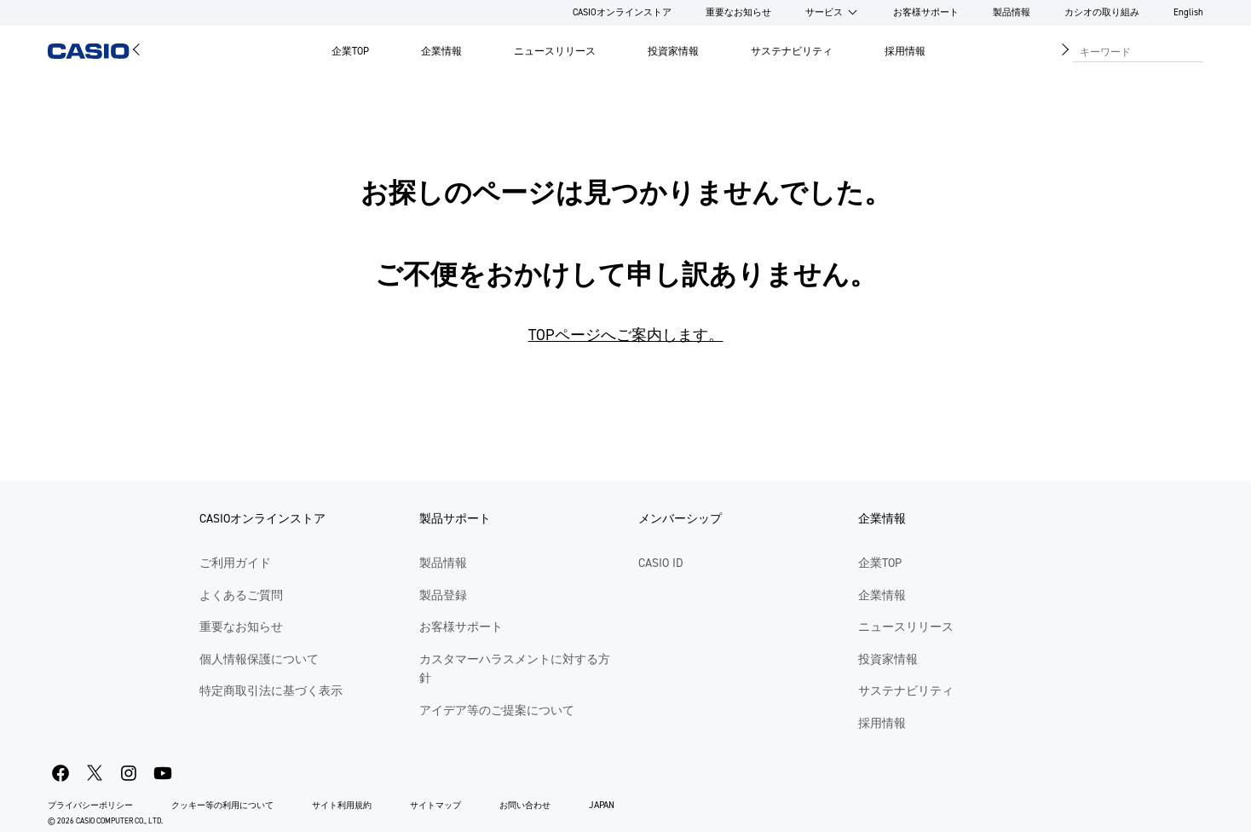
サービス (824, 12)
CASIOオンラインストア (622, 12)
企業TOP (350, 51)
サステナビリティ (792, 51)
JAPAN (601, 805)
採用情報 (905, 51)
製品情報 (1011, 12)
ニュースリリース (555, 51)
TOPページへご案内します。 (626, 335)
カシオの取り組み (1101, 12)
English (1188, 12)
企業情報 (441, 51)
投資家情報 (673, 51)
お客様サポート (926, 12)
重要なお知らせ (738, 12)
